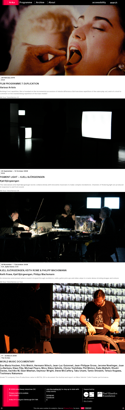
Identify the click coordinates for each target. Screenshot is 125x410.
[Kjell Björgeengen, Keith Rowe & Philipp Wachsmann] (62, 227)
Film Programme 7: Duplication (19, 83)
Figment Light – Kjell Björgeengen (22, 177)
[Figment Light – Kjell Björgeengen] (62, 134)
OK (83, 408)
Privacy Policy (68, 408)
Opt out (88, 408)
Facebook (50, 397)
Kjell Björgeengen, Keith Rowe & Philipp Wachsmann (33, 270)
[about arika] (54, 2)
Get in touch (14, 395)
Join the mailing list (53, 389)
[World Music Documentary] (62, 318)
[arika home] (12, 2)
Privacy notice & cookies (18, 393)
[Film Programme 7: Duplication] (62, 40)
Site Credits (88, 401)
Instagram (50, 395)
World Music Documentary (17, 361)
